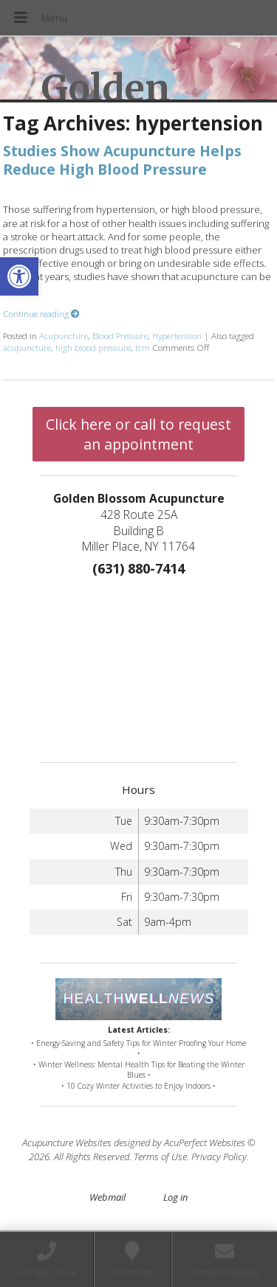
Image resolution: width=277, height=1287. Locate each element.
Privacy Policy (219, 1156)
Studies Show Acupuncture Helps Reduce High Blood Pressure (122, 160)
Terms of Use (160, 1156)
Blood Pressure (120, 335)
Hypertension (177, 335)
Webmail (107, 1197)
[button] (19, 276)
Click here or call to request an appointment (138, 434)
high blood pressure (93, 347)
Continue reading (41, 313)
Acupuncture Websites (67, 1142)
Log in (175, 1197)
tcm (142, 347)
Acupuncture (63, 335)
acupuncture (27, 347)
